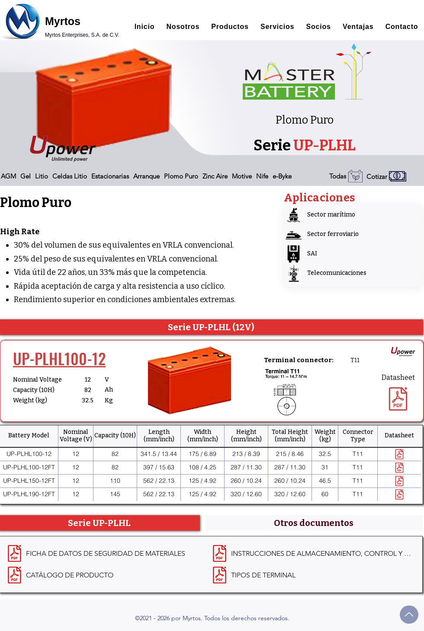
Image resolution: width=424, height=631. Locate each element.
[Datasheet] (398, 392)
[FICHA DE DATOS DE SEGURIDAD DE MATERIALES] (107, 553)
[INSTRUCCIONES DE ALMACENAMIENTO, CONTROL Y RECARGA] (312, 553)
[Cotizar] (395, 176)
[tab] (314, 523)
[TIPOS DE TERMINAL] (312, 575)
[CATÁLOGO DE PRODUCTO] (107, 575)
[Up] (409, 615)
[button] (8, 176)
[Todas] (344, 175)
